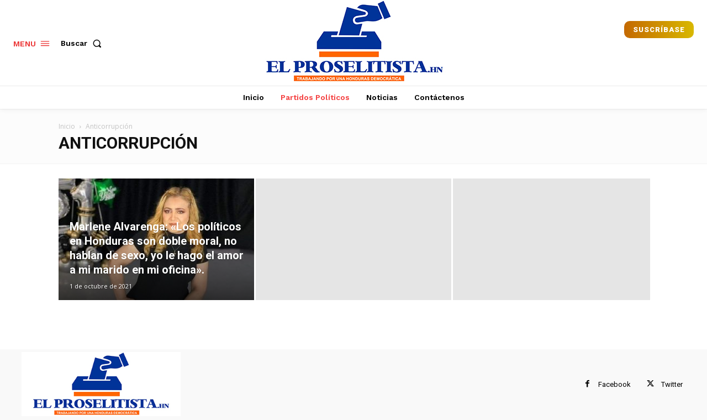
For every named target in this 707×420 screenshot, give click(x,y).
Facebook (614, 384)
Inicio (67, 126)
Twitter (672, 384)
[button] (83, 43)
